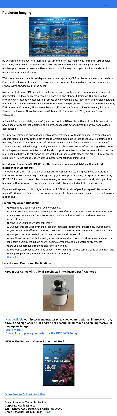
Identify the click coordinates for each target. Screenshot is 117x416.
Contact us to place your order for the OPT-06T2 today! (42, 333)
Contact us (13, 257)
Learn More (13, 329)
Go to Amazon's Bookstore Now (25, 394)
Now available (14, 319)
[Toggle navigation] (106, 4)
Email (48, 412)
